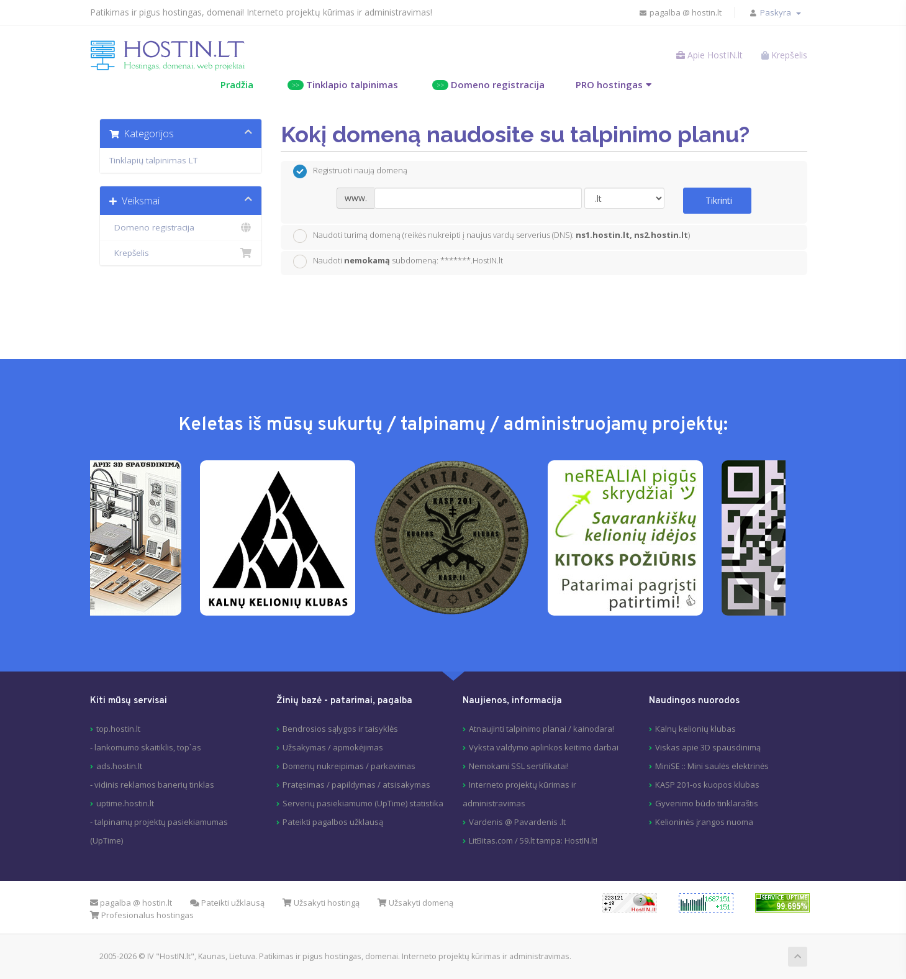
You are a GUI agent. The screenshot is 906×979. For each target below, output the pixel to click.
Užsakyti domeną (415, 902)
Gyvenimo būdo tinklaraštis (706, 803)
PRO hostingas (609, 84)
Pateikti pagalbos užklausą (333, 821)
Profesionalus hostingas (142, 915)
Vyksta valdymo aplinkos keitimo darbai (543, 747)
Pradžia (236, 84)
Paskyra (780, 12)
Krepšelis (181, 252)
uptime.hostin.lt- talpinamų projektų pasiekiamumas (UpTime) (159, 822)
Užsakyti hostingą (321, 902)
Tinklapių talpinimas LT (153, 160)
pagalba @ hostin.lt (680, 12)
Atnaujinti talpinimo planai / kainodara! (541, 728)
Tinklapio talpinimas (343, 84)
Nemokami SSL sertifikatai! (519, 766)
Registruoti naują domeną (350, 171)
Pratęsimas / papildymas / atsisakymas (356, 784)
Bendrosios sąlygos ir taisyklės (340, 728)
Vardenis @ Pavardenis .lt (517, 821)
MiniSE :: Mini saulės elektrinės (712, 766)
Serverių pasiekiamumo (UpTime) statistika (363, 803)
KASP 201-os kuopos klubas (707, 784)
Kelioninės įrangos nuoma (704, 821)
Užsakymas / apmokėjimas (333, 747)
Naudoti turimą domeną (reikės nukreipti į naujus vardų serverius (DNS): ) (491, 236)
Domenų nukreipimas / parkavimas (349, 766)
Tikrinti (718, 200)
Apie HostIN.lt (709, 55)
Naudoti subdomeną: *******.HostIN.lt (398, 261)
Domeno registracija (488, 84)
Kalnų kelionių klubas (695, 728)
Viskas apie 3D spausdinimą (708, 747)
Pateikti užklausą (227, 902)
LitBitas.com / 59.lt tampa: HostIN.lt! (533, 840)
